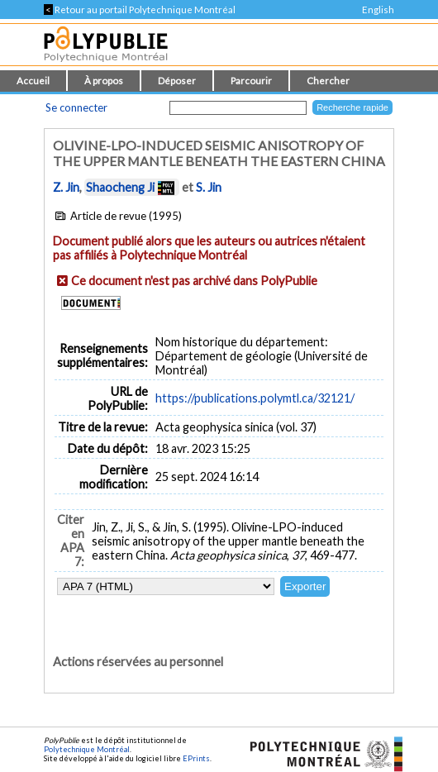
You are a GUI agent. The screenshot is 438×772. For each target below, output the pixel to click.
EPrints (196, 758)
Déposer (177, 80)
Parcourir (251, 80)
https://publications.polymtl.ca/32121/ (255, 398)
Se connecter (76, 107)
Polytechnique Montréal (87, 749)
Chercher (328, 80)
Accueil (33, 80)
